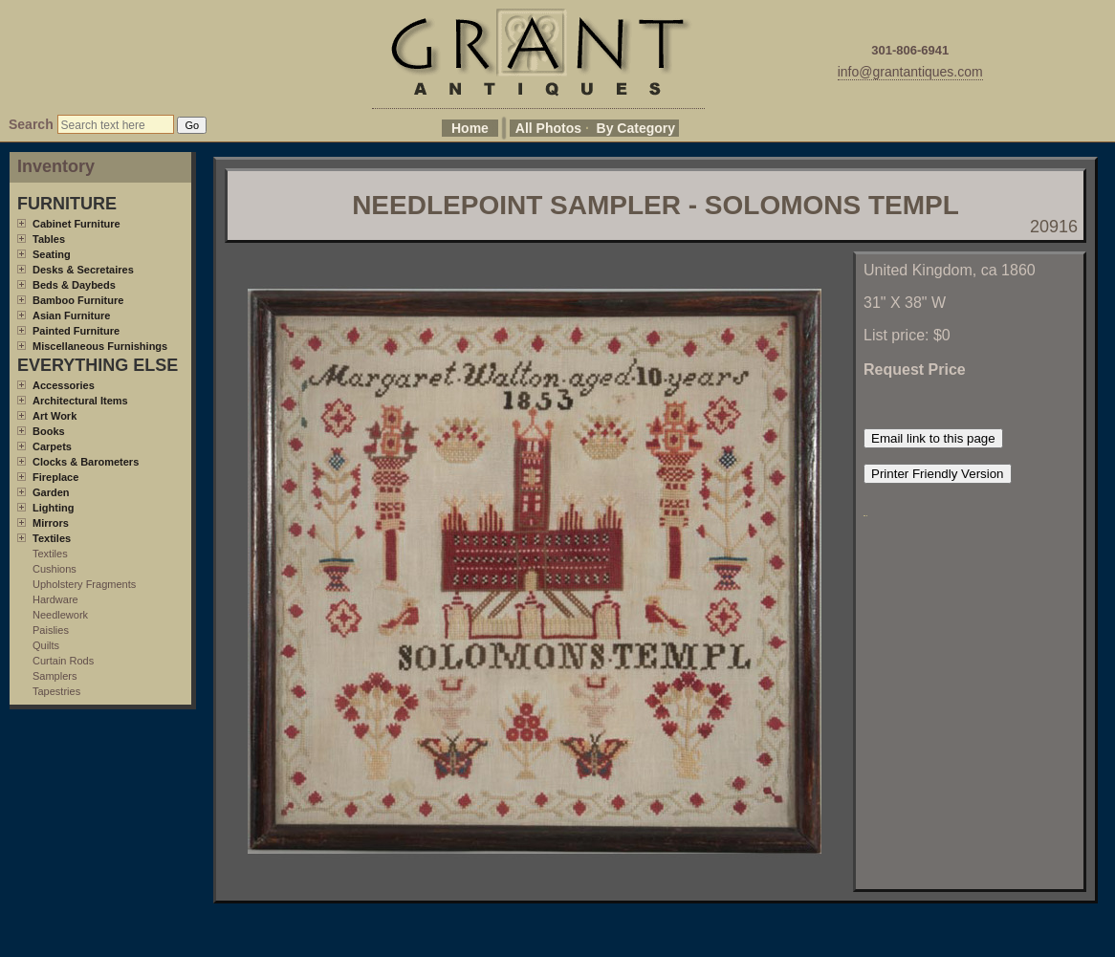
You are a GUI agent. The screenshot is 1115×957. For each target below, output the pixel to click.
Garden (51, 492)
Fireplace (55, 477)
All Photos (548, 128)
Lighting (53, 507)
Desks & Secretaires (83, 269)
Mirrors (51, 523)
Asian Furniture (71, 315)
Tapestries (56, 691)
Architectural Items (80, 400)
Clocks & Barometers (86, 462)
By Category (636, 128)
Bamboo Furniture (78, 300)
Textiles (52, 538)
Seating (52, 254)
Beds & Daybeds (74, 285)
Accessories (64, 385)
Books (49, 431)
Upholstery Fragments (84, 584)
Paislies (51, 630)
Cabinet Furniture (76, 223)
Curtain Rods (63, 660)
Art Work (55, 416)
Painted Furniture (76, 331)
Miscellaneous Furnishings (100, 346)
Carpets (52, 446)
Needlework (60, 614)
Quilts (46, 645)
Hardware (55, 599)
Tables (49, 239)
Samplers (55, 676)
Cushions (55, 569)
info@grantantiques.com (910, 71)
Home (470, 128)
